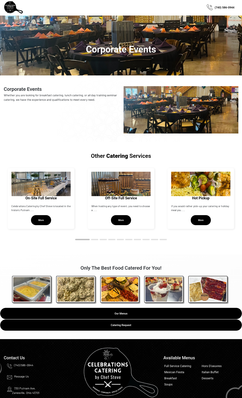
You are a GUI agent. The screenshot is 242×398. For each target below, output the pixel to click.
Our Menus (120, 313)
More (41, 220)
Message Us (21, 376)
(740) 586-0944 (220, 7)
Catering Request (121, 325)
